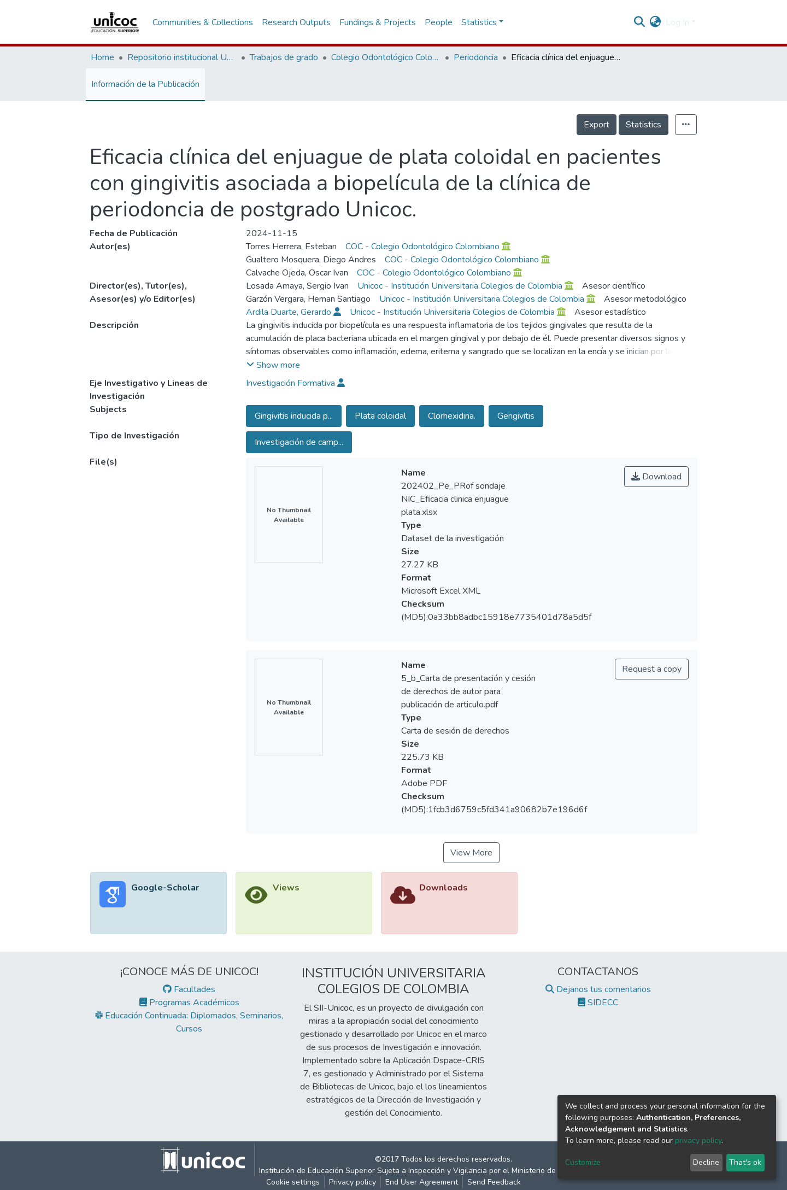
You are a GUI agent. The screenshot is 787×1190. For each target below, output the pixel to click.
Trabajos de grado (284, 57)
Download (656, 477)
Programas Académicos (189, 1002)
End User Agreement (421, 1182)
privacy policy (698, 1140)
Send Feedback (494, 1182)
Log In (677, 22)
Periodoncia (476, 57)
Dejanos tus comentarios (598, 989)
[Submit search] (640, 22)
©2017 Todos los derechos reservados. (443, 1165)
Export (596, 125)
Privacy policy (352, 1182)
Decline (706, 1162)
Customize (583, 1162)
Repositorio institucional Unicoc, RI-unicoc (182, 57)
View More (471, 853)
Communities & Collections (202, 22)
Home (102, 57)
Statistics (643, 125)
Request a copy (652, 669)
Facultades (189, 989)
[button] (655, 22)
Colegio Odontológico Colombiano (386, 57)
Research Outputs (296, 22)
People (439, 22)
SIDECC (598, 1002)
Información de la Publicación (145, 84)
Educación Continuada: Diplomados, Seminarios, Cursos (189, 1022)
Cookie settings (293, 1182)
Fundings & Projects (377, 22)
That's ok (745, 1162)
